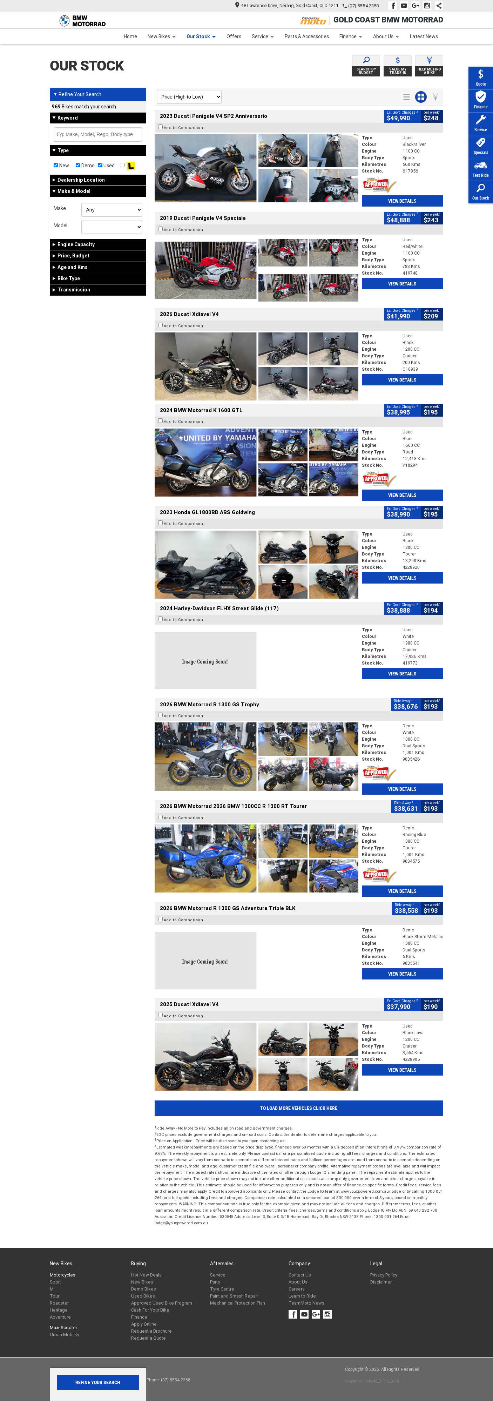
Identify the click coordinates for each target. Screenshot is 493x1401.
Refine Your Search (77, 94)
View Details (402, 201)
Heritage (59, 1310)
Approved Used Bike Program (161, 1303)
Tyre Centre (222, 1289)
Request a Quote (148, 1338)
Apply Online (144, 1324)
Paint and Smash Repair (234, 1296)
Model (60, 225)
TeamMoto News (306, 1303)
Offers (234, 36)
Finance (351, 36)
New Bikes (162, 36)
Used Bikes (143, 1296)
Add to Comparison (183, 127)
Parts (215, 1282)
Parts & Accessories (307, 36)
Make (60, 208)
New (61, 165)
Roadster (59, 1303)
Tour (54, 1296)
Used (106, 165)
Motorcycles (62, 1275)
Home (130, 36)
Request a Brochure (151, 1331)
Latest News (424, 36)
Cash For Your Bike (150, 1310)
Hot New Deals (146, 1275)
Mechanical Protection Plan (237, 1303)
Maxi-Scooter (63, 1328)
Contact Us (300, 1275)
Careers (297, 1289)
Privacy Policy (383, 1275)
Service (263, 36)
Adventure (60, 1317)
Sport (55, 1282)
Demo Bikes (143, 1289)
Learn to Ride (302, 1296)
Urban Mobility (64, 1335)
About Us (386, 36)
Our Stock (201, 36)
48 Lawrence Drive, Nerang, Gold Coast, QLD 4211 (287, 5)
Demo (85, 165)
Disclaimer (381, 1282)
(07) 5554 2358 (363, 6)
